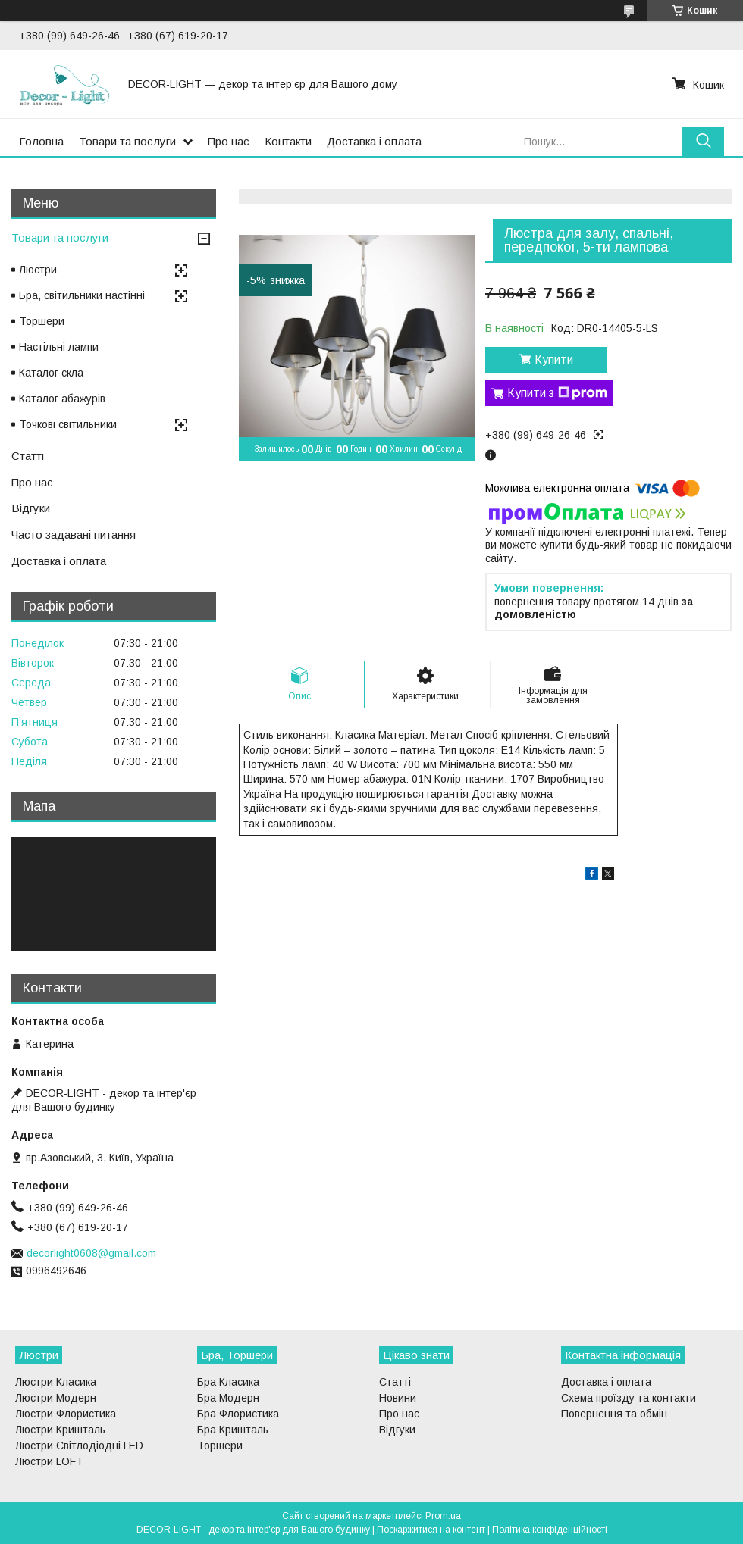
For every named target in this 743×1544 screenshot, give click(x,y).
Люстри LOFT (49, 1461)
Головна (41, 141)
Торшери (41, 321)
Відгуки (30, 508)
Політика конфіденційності (549, 1529)
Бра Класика (228, 1382)
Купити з (557, 393)
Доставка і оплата (374, 141)
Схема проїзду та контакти (628, 1398)
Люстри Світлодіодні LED (79, 1445)
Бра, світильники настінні (82, 295)
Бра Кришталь (232, 1430)
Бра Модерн (228, 1398)
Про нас (228, 141)
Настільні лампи (59, 347)
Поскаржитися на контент (431, 1529)
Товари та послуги (127, 141)
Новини (397, 1398)
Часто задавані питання (73, 534)
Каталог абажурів (62, 398)
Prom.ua (443, 1516)
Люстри (38, 270)
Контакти (288, 141)
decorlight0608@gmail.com (91, 1253)
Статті (27, 455)
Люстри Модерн (55, 1398)
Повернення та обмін (614, 1414)
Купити (554, 359)
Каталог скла (51, 373)
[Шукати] (703, 141)
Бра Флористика (238, 1414)
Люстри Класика (55, 1382)
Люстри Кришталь (60, 1430)
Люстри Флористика (65, 1414)
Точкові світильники (68, 424)
